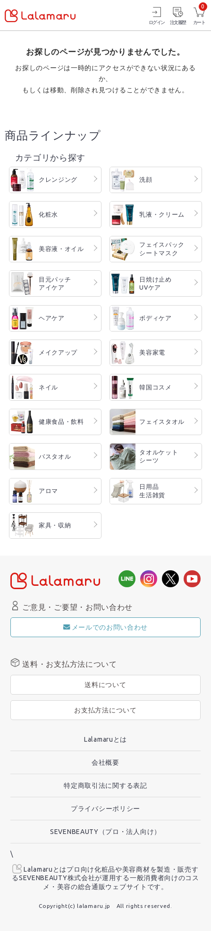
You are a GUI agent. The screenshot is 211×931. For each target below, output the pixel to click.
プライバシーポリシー (105, 808)
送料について (105, 684)
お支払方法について (105, 710)
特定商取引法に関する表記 (105, 785)
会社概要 (105, 762)
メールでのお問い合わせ (105, 627)
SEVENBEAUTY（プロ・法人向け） (105, 831)
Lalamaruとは (105, 739)
